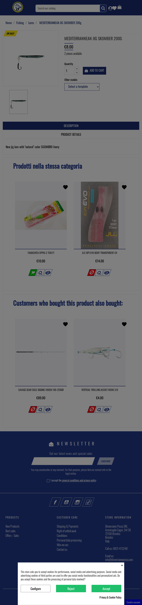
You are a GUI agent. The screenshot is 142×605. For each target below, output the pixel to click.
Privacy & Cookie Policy (110, 597)
